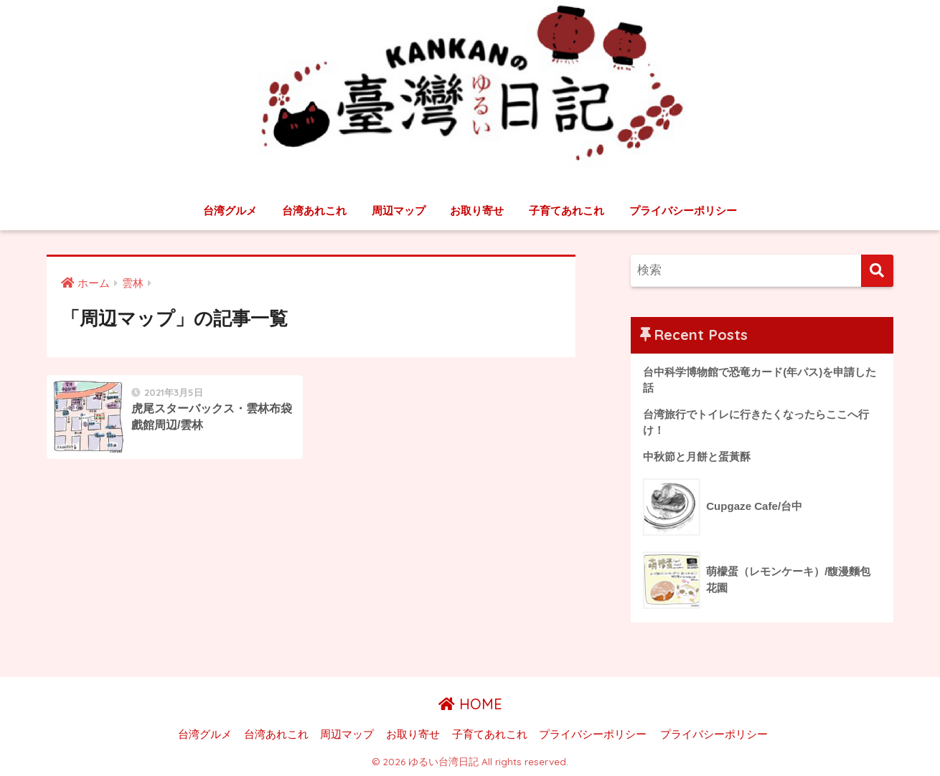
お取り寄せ (477, 210)
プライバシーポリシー (683, 210)
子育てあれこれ (566, 210)
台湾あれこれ (314, 210)
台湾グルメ (230, 210)
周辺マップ (399, 210)
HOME (470, 704)
